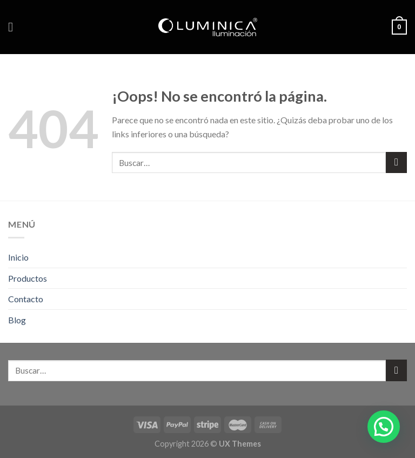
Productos (27, 278)
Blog (17, 320)
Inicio (18, 257)
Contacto (25, 299)
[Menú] (14, 27)
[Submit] (396, 162)
